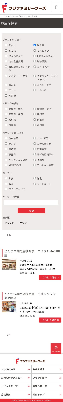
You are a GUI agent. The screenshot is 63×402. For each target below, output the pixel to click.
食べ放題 (11, 138)
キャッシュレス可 (16, 159)
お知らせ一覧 (40, 386)
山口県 (38, 125)
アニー (10, 90)
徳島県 (38, 119)
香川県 (10, 119)
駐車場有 (39, 149)
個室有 (10, 154)
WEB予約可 (12, 165)
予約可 (38, 159)
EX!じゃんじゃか (43, 56)
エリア (23, 223)
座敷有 (10, 149)
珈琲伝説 (39, 61)
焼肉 (8, 183)
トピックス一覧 (9, 386)
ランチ (10, 143)
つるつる (39, 90)
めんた (10, 85)
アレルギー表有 (43, 165)
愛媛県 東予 (41, 109)
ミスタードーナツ (16, 75)
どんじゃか (40, 50)
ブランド (9, 223)
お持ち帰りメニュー (11, 377)
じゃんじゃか (13, 56)
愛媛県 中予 (13, 109)
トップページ (8, 369)
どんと (10, 45)
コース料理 (40, 138)
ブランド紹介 (40, 377)
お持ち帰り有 (41, 143)
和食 (8, 178)
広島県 (10, 125)
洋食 (37, 178)
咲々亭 (38, 45)
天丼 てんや (40, 66)
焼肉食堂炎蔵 (13, 61)
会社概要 (6, 394)
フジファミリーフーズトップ (13, 16)
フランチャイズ (14, 189)
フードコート (41, 183)
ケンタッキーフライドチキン (45, 77)
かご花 (10, 50)
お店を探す (39, 369)
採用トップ (39, 394)
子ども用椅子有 (43, 154)
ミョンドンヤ (41, 85)
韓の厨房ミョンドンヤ (17, 68)
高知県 (38, 114)
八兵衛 (10, 95)
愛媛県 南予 (13, 114)
